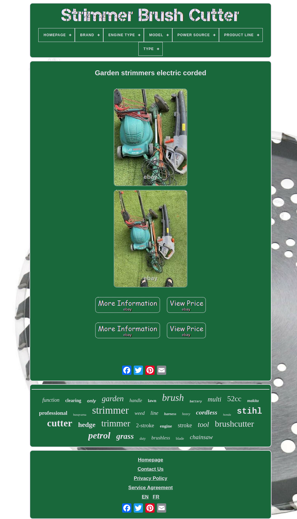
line (154, 413)
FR (156, 497)
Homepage (150, 460)
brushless (160, 438)
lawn (152, 401)
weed (140, 413)
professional (53, 413)
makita (253, 401)
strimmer (110, 410)
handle (135, 400)
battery (196, 401)
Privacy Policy (150, 478)
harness (170, 414)
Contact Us (150, 469)
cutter (59, 423)
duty (143, 439)
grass (125, 436)
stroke (185, 425)
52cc (234, 399)
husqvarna (79, 414)
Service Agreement (150, 487)
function (50, 400)
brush (173, 398)
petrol (99, 435)
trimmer (115, 423)
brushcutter (234, 423)
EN (145, 497)
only (91, 400)
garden (113, 398)
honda (227, 414)
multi (214, 399)
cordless (206, 412)
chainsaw (201, 437)
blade (180, 438)
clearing (73, 400)
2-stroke (145, 425)
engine (166, 426)
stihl (249, 411)
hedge (86, 424)
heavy (186, 414)
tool (203, 424)
